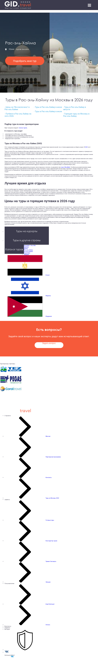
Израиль (48, 295)
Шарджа (26, 254)
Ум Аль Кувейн (28, 251)
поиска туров (22, 128)
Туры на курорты (26, 231)
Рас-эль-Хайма (28, 250)
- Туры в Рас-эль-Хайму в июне (48, 107)
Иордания (49, 316)
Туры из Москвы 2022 (52, 498)
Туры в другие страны (26, 240)
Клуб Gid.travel (50, 604)
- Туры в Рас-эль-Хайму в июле (48, 111)
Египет (48, 275)
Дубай (26, 248)
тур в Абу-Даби (65, 167)
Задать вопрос (49, 343)
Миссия (48, 436)
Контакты (49, 477)
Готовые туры (50, 520)
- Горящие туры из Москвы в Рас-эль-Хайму (76, 115)
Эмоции (48, 582)
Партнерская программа (53, 457)
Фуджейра (27, 253)
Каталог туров (14, 249)
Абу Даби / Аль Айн (30, 245)
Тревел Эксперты (51, 561)
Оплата (48, 624)
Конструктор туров (51, 541)
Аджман (26, 247)
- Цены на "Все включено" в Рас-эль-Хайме (17, 108)
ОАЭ (86, 147)
